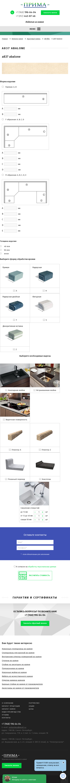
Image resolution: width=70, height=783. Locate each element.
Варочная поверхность (16, 419)
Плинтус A (16, 450)
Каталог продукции (11, 706)
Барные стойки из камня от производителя (22, 684)
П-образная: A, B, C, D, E (15, 175)
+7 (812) (25, 16)
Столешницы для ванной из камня (18, 653)
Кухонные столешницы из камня (17, 649)
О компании (7, 703)
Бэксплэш (46, 479)
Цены (31, 709)
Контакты (6, 718)
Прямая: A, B (11, 87)
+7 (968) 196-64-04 (35, 615)
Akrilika (47, 39)
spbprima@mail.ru (17, 727)
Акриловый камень (33, 39)
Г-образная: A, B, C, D (14, 119)
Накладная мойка (16, 390)
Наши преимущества (11, 712)
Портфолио (34, 703)
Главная (5, 39)
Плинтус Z (46, 450)
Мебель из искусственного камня (17, 676)
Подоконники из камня (13, 668)
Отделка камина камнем (13, 680)
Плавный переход (16, 479)
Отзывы (5, 715)
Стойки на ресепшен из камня (16, 664)
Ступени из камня (10, 660)
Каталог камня (17, 39)
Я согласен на (35, 567)
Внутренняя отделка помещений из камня (22, 656)
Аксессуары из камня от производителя (20, 688)
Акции (31, 706)
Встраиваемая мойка (46, 390)
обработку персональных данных (42, 567)
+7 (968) (26, 12)
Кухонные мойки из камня (14, 672)
